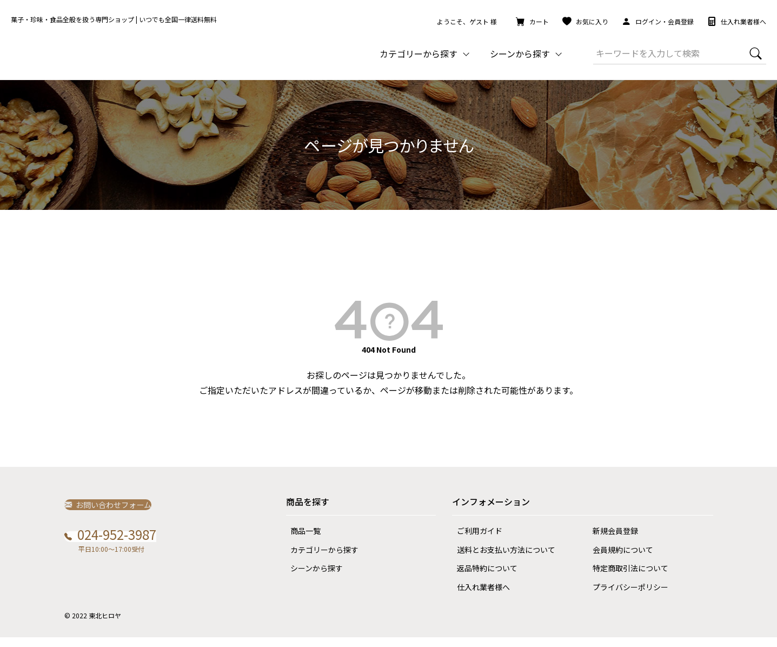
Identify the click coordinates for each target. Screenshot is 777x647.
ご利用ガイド (474, 540)
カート (532, 21)
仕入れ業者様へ (736, 21)
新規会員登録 (610, 540)
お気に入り (585, 21)
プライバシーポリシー (625, 596)
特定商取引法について (625, 577)
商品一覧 (301, 540)
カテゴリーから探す (320, 559)
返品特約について (482, 577)
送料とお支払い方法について (501, 559)
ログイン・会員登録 (658, 21)
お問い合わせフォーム (114, 513)
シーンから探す (312, 577)
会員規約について (618, 559)
